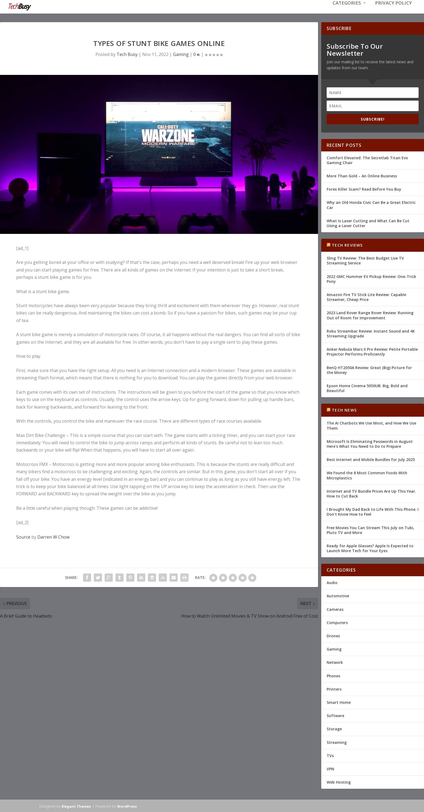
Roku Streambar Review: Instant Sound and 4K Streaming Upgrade (371, 333)
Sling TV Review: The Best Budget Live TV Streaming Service (365, 260)
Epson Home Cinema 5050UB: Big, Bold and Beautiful (367, 388)
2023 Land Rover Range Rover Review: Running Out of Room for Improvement (370, 315)
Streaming (337, 741)
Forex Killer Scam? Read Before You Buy (364, 188)
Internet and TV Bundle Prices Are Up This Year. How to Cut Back (371, 493)
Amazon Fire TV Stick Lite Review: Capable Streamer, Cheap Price (366, 296)
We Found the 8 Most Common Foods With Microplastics (367, 475)
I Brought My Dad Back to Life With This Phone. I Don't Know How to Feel (373, 511)
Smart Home (339, 701)
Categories (347, 11)
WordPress (127, 805)
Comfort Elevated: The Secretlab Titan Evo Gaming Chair (367, 160)
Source (23, 536)
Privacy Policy (393, 11)
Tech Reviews (347, 244)
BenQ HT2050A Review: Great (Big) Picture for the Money (369, 369)
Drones (333, 635)
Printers (334, 688)
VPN (330, 768)
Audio (332, 582)
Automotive (338, 595)
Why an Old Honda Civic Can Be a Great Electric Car (371, 204)
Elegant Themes (76, 805)
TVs (330, 755)
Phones (333, 675)
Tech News (344, 409)
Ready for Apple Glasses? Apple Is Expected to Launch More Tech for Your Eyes (370, 548)
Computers (337, 622)
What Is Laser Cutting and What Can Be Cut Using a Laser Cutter (368, 223)
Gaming (181, 54)
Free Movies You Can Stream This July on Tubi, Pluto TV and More (370, 529)
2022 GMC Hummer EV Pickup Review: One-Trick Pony (371, 278)
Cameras (335, 608)
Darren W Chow (53, 536)
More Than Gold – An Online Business (362, 175)
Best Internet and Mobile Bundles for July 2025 (371, 459)
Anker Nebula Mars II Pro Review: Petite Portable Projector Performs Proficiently (372, 351)
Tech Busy (127, 54)
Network (335, 661)
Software (335, 715)
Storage (334, 728)
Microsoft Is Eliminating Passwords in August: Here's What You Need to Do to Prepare (370, 443)
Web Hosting (339, 781)
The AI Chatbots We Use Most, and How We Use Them (371, 425)
